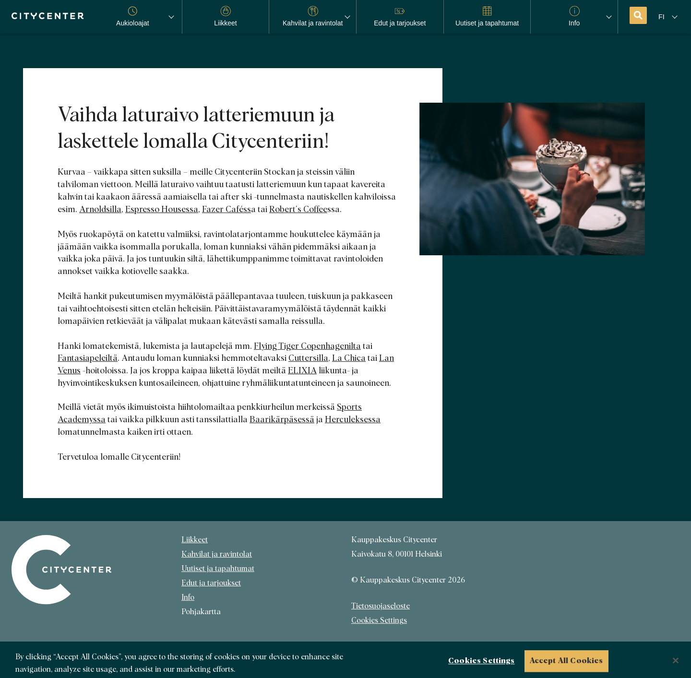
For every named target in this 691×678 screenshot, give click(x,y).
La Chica (349, 358)
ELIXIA (302, 371)
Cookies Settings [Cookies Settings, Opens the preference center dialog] (481, 663)
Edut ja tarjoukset (211, 583)
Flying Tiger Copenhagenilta (307, 346)
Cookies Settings (379, 620)
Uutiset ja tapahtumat (217, 568)
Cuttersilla (308, 358)
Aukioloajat (132, 16)
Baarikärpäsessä (282, 420)
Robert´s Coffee (298, 209)
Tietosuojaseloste (380, 606)
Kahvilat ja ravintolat (216, 554)
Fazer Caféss (226, 209)
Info (187, 597)
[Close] (675, 663)
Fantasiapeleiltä (88, 358)
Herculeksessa (353, 420)
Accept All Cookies (566, 663)
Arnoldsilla (100, 209)
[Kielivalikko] (668, 17)
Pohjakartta (201, 612)
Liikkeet (194, 540)
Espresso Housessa (161, 209)
